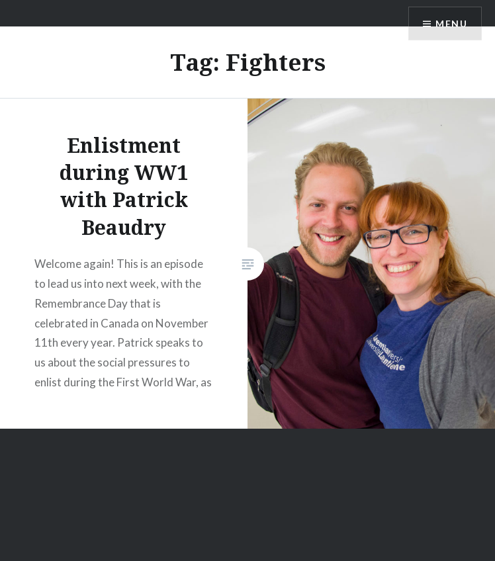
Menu (451, 23)
